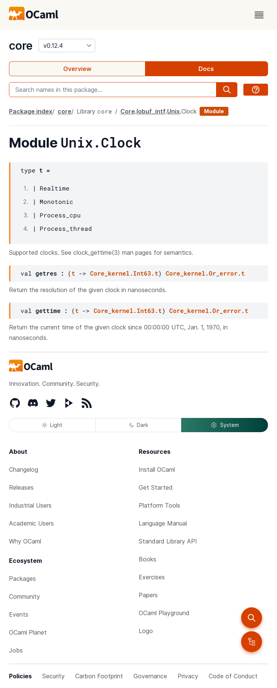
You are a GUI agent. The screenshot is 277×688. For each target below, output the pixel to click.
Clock (189, 111)
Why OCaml (25, 541)
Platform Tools (159, 505)
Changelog (23, 469)
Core (127, 111)
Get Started (156, 487)
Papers (148, 595)
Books (147, 559)
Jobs (16, 650)
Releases (21, 487)
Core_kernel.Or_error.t (205, 273)
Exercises (152, 577)
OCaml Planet (28, 632)
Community (24, 596)
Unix (173, 111)
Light (52, 425)
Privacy (188, 676)
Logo (146, 631)
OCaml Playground (164, 613)
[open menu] (259, 15)
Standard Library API (168, 541)
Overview (77, 68)
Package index (30, 111)
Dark (138, 425)
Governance (150, 676)
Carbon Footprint (99, 676)
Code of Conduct (233, 676)
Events (18, 614)
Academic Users (31, 523)
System (224, 425)
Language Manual (163, 523)
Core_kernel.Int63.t (124, 273)
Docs (206, 68)
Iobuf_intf (151, 111)
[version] (67, 45)
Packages (22, 578)
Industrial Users (30, 505)
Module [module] (214, 111)
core (21, 45)
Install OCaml (157, 469)
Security (53, 676)
